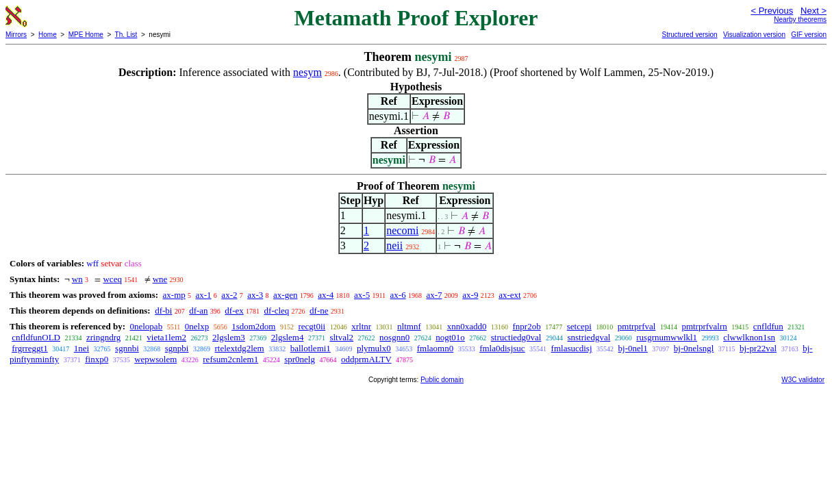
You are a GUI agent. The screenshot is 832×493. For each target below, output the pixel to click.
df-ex (234, 310)
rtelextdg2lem (239, 348)
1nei (81, 348)
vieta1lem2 (166, 337)
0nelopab (145, 326)
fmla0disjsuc (502, 348)
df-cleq (277, 310)
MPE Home (85, 34)
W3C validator (802, 379)
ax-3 (255, 295)
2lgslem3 (228, 337)
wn (77, 279)
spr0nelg (299, 359)
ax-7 (434, 295)
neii (394, 245)
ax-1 (204, 295)
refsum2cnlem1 (230, 359)
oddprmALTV (366, 359)
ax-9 (470, 295)
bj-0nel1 (633, 348)
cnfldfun (768, 326)
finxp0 (96, 359)
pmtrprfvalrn (704, 326)
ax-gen (285, 295)
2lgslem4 (287, 337)
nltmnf (409, 326)
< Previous (772, 10)
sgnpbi (177, 348)
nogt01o (450, 337)
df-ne (319, 310)
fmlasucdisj (571, 348)
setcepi (579, 326)
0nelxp (197, 326)
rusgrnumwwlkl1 (666, 337)
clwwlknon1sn (749, 337)
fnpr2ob (527, 326)
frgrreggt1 (29, 348)
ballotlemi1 (310, 348)
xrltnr (361, 326)
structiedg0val (516, 337)
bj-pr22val (758, 348)
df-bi (163, 310)
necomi (402, 230)
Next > (814, 10)
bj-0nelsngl (694, 348)
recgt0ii (311, 326)
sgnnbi (127, 348)
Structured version (689, 34)
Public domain (442, 379)
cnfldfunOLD (36, 337)
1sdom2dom (253, 326)
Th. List (126, 34)
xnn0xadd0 (467, 326)
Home (47, 34)
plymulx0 (374, 348)
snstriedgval (588, 337)
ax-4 (325, 295)
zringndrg (103, 337)
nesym (307, 72)
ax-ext (509, 295)
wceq (112, 279)
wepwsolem (155, 359)
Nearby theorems (800, 19)
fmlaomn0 (435, 348)
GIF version (809, 34)
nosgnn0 (394, 337)
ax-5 (362, 295)
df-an (198, 310)
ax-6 (398, 295)
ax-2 (229, 295)
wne (160, 279)
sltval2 (341, 337)
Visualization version (754, 34)
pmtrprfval (637, 326)
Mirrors (16, 34)
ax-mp (174, 295)
